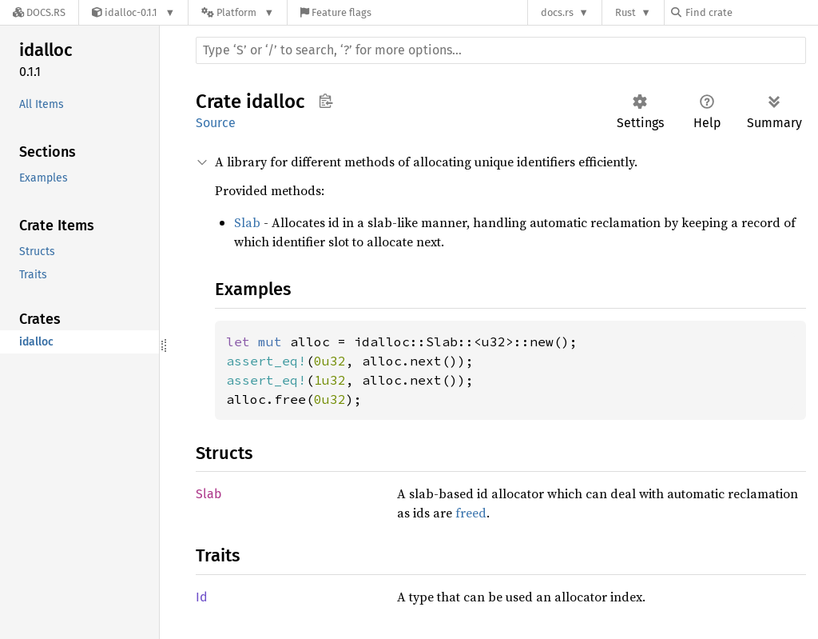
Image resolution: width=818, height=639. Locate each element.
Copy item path (325, 100)
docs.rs (557, 12)
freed (470, 512)
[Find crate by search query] (751, 12)
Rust (625, 12)
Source (216, 122)
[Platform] (238, 12)
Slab (247, 222)
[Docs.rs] (39, 12)
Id (202, 597)
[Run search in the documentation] (501, 50)
